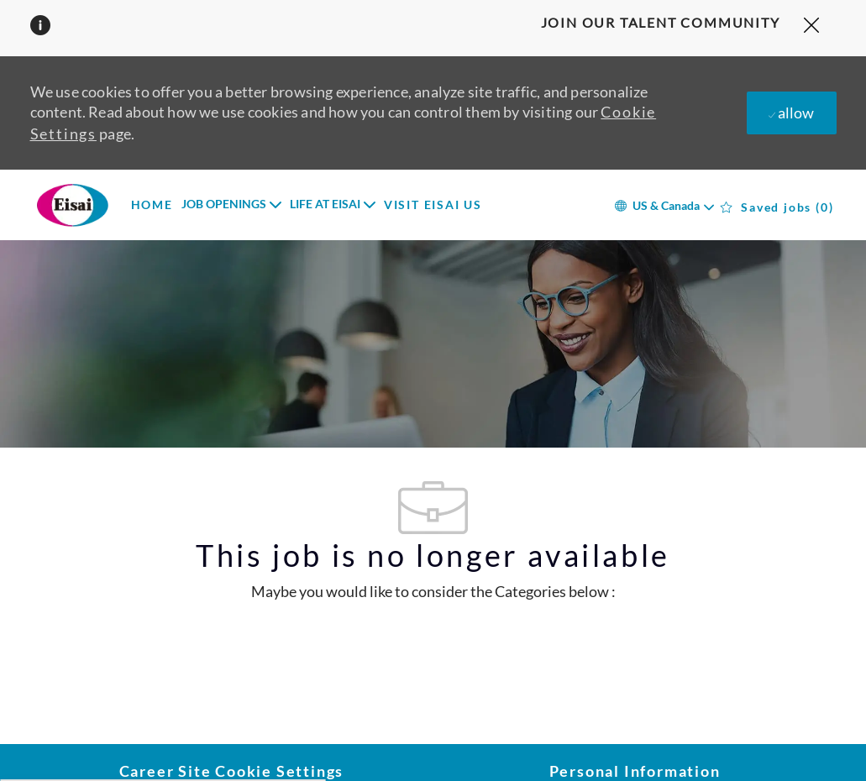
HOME (152, 205)
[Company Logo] (72, 205)
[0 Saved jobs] (777, 207)
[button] (663, 204)
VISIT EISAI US (433, 205)
